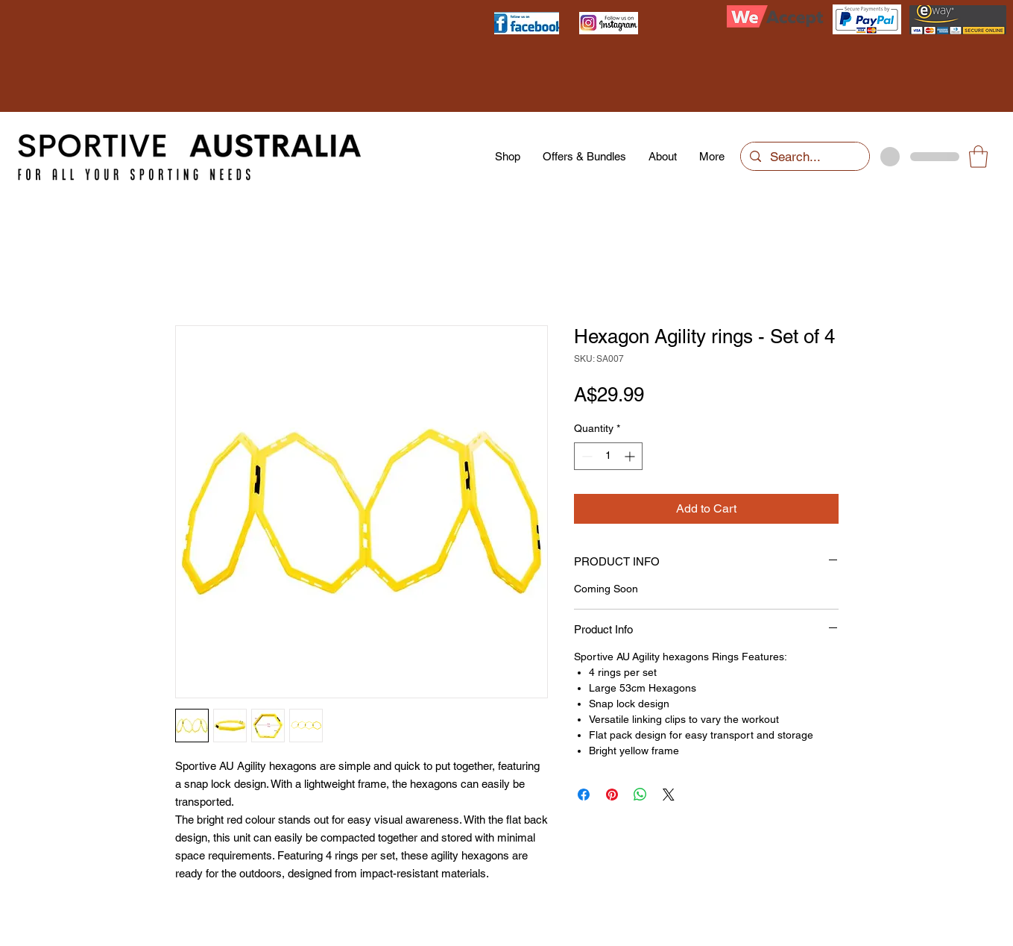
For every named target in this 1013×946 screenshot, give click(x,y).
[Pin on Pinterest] (612, 795)
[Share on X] (669, 795)
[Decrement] (585, 456)
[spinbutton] (608, 456)
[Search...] (804, 157)
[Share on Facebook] (584, 795)
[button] (978, 156)
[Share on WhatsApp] (640, 795)
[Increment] (631, 456)
